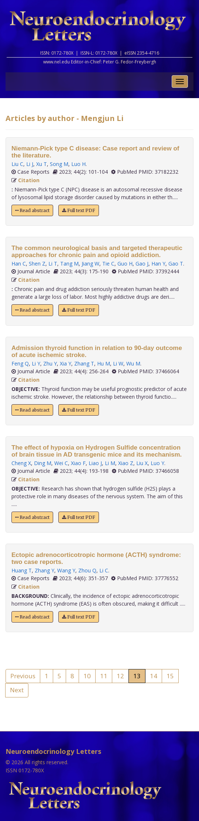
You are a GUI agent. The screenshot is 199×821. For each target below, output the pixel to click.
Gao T (175, 263)
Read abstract (32, 210)
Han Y (158, 263)
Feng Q (20, 363)
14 (153, 676)
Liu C (17, 163)
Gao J (141, 263)
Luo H (78, 163)
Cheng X (21, 463)
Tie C (108, 263)
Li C (103, 570)
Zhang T (84, 363)
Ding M (42, 463)
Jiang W (90, 263)
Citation (29, 180)
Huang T (21, 570)
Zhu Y (50, 363)
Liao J (95, 463)
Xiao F (78, 463)
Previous (22, 676)
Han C (18, 263)
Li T (52, 263)
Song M (59, 163)
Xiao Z (125, 463)
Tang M (69, 263)
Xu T (41, 163)
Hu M (103, 363)
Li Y (36, 363)
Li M (110, 463)
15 (170, 676)
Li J (29, 163)
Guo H (125, 263)
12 (120, 676)
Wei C (61, 463)
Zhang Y (44, 570)
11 (103, 676)
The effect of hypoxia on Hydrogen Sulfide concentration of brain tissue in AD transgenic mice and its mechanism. (96, 451)
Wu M (133, 363)
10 (87, 676)
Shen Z (37, 263)
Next (17, 690)
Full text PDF (78, 210)
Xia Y (65, 363)
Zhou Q (87, 570)
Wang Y (66, 570)
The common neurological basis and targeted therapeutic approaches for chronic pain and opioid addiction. (96, 252)
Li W (118, 363)
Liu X (142, 463)
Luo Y (157, 463)
